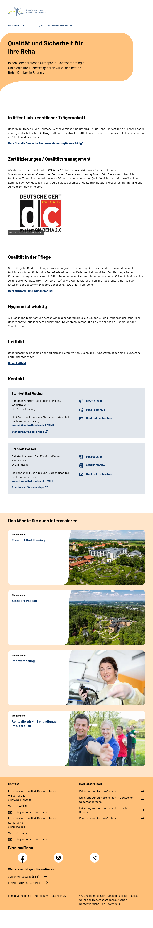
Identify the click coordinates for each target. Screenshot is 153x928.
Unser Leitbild (17, 363)
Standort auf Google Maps (28, 431)
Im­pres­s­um (41, 895)
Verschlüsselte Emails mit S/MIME (33, 425)
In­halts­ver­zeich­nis (19, 895)
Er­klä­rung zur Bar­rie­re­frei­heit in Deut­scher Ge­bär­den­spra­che (106, 799)
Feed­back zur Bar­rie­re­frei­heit (97, 818)
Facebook (23, 855)
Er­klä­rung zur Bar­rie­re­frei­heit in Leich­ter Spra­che (104, 810)
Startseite (13, 25)
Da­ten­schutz (58, 895)
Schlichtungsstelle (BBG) (23, 876)
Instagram (59, 855)
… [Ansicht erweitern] (29, 26)
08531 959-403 (95, 409)
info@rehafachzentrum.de (31, 812)
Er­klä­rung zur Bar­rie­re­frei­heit (97, 791)
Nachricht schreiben (99, 418)
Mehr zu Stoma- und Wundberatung (30, 290)
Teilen (94, 857)
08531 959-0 (94, 401)
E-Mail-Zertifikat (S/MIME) (24, 882)
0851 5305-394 (95, 465)
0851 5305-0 (94, 456)
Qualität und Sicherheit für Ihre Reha (56, 25)
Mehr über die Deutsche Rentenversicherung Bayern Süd (44, 143)
